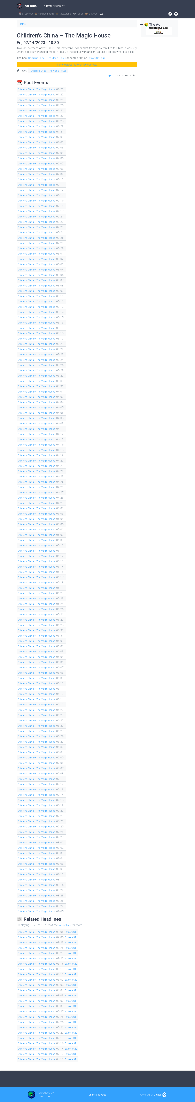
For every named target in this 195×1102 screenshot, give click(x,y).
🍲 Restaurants (63, 13)
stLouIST (28, 6)
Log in (108, 75)
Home (23, 23)
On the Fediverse (97, 1094)
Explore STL (79, 931)
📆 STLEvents (25, 13)
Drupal (157, 1094)
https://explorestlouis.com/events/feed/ (76, 64)
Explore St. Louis (105, 58)
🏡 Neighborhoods (44, 13)
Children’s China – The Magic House (50, 58)
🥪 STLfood (91, 13)
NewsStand (65, 925)
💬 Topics (78, 13)
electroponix (46, 1096)
